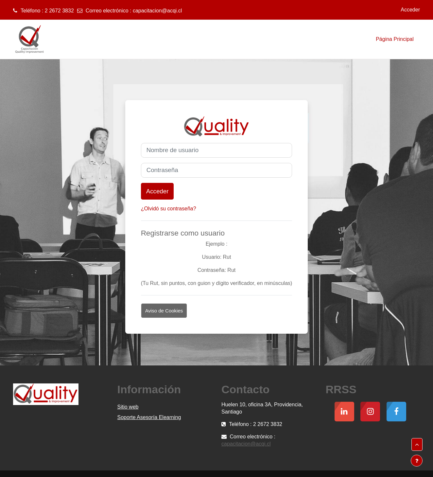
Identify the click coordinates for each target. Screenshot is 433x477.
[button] (417, 444)
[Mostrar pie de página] (417, 461)
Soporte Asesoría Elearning (149, 417)
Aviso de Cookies (164, 310)
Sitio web (128, 407)
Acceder (410, 9)
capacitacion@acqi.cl (157, 10)
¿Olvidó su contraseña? (168, 208)
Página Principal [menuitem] (395, 39)
